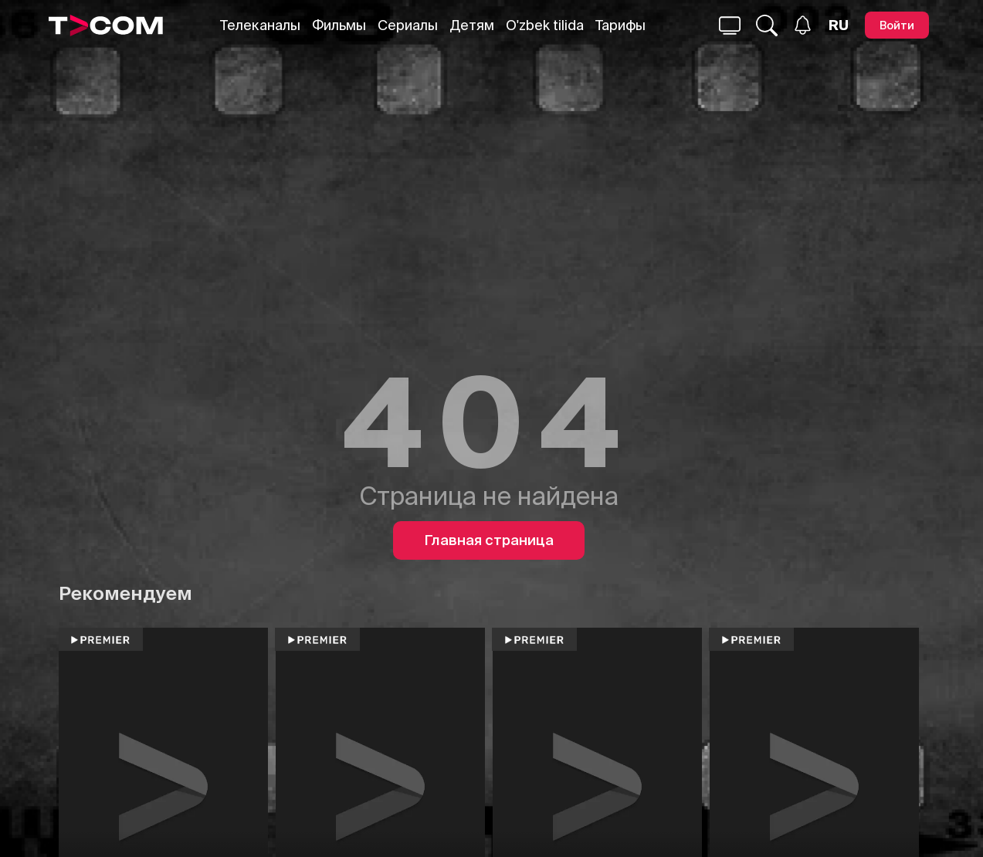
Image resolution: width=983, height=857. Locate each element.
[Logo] (106, 25)
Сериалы (408, 25)
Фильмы (339, 25)
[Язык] (838, 25)
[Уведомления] (802, 25)
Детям (471, 25)
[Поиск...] (730, 25)
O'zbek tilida (545, 25)
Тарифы (620, 25)
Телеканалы (260, 25)
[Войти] (897, 25)
